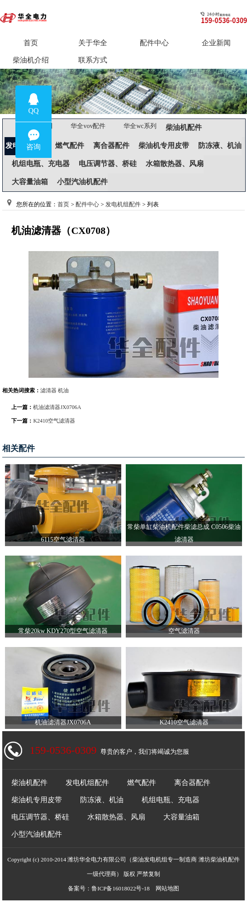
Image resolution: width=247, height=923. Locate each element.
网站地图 (167, 888)
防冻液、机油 (220, 145)
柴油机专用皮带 (163, 145)
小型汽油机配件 (82, 182)
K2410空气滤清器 (54, 421)
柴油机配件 (184, 127)
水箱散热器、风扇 (175, 163)
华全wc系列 (140, 126)
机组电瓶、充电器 (41, 163)
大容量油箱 (30, 182)
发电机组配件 (123, 204)
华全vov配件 (88, 126)
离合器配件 (111, 145)
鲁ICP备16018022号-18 (120, 888)
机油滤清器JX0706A (57, 407)
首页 (63, 204)
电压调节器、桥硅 (108, 163)
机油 (63, 390)
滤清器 (48, 390)
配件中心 (87, 204)
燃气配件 (69, 145)
